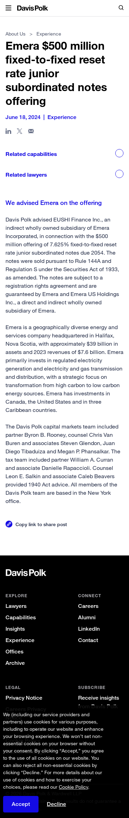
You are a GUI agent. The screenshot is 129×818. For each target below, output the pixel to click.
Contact (88, 640)
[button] (8, 8)
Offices (14, 651)
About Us (15, 34)
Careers (88, 606)
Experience (20, 640)
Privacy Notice (24, 697)
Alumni (87, 617)
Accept (21, 804)
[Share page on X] (20, 132)
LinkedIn (89, 628)
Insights (15, 628)
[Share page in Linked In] (8, 132)
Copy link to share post (41, 524)
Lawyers (16, 606)
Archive (15, 663)
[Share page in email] (31, 132)
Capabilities (21, 617)
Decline (56, 804)
